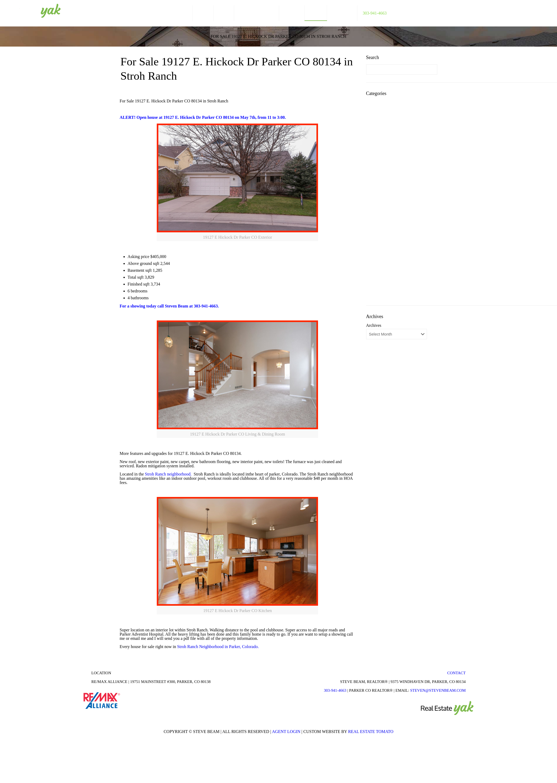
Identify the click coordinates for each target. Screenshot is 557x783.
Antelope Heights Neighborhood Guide (402, 115)
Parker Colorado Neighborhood (401, 205)
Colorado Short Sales (393, 133)
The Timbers (385, 276)
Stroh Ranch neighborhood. (168, 474)
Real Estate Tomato (370, 731)
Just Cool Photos (389, 173)
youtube (547, 11)
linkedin (537, 11)
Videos (380, 292)
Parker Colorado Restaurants (399, 221)
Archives (373, 325)
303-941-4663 (335, 690)
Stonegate (383, 268)
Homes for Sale (388, 157)
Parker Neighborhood (393, 229)
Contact (456, 673)
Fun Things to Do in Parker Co (401, 141)
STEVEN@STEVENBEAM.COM (438, 690)
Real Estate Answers (392, 244)
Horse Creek (385, 165)
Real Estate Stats (389, 252)
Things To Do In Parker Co (398, 284)
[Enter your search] (401, 69)
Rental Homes (387, 260)
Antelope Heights (389, 105)
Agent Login (286, 731)
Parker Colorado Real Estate (399, 213)
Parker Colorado (389, 197)
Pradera (381, 236)
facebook (527, 11)
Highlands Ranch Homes (396, 149)
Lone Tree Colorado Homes (398, 181)
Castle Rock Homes (391, 125)
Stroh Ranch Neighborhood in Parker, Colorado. (218, 646)
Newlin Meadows (390, 189)
